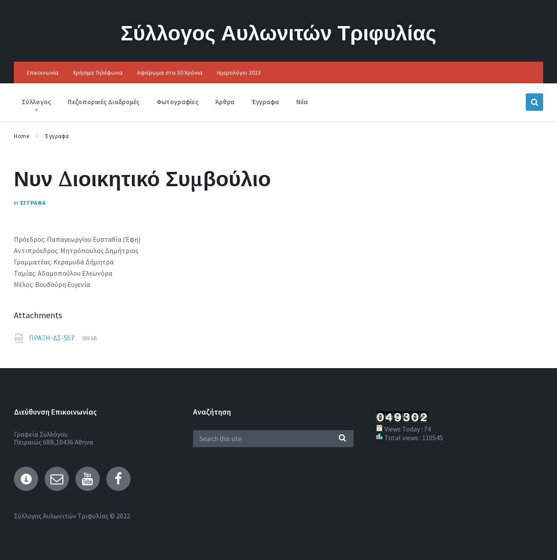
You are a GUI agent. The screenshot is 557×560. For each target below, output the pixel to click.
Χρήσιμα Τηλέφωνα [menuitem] (98, 72)
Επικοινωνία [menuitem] (43, 72)
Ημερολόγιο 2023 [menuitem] (239, 72)
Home (21, 136)
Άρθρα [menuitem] (225, 102)
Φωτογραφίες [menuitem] (177, 102)
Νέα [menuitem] (302, 102)
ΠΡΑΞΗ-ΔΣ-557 (52, 337)
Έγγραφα (57, 136)
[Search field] (273, 438)
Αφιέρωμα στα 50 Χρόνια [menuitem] (170, 72)
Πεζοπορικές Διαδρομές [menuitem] (103, 102)
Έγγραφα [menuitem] (265, 102)
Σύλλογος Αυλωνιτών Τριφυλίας (278, 33)
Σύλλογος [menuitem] (36, 102)
